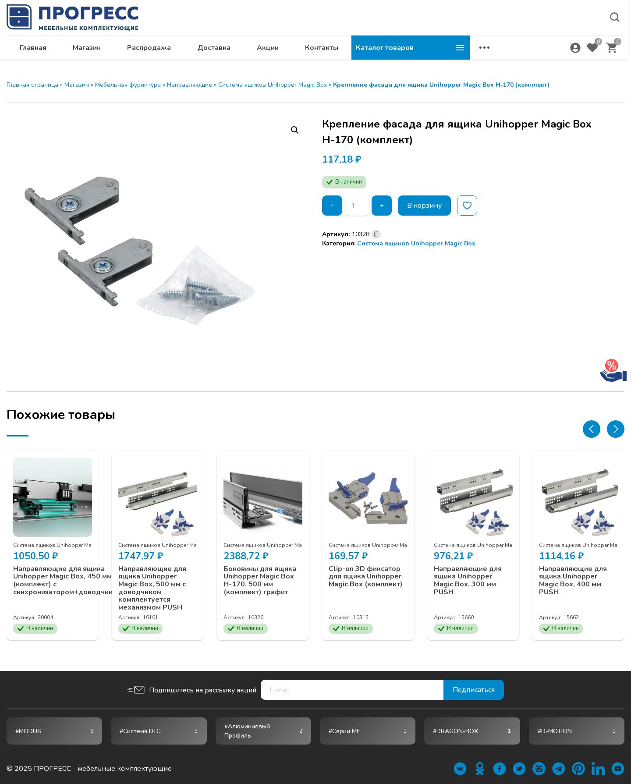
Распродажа (267, 51)
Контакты (440, 51)
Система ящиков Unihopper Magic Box (272, 85)
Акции (386, 51)
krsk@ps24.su (558, 29)
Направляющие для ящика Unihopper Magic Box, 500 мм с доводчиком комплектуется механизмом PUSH (152, 588)
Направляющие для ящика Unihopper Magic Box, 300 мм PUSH (468, 580)
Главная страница (32, 85)
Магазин (205, 51)
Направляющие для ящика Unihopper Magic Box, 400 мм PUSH (573, 580)
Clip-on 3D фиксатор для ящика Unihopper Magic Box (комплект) (366, 576)
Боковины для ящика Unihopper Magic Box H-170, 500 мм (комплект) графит (259, 580)
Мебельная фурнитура (128, 85)
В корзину (424, 205)
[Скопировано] (376, 234)
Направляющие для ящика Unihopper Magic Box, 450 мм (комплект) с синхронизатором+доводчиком (67, 580)
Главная (151, 51)
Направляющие (189, 85)
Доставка (332, 51)
